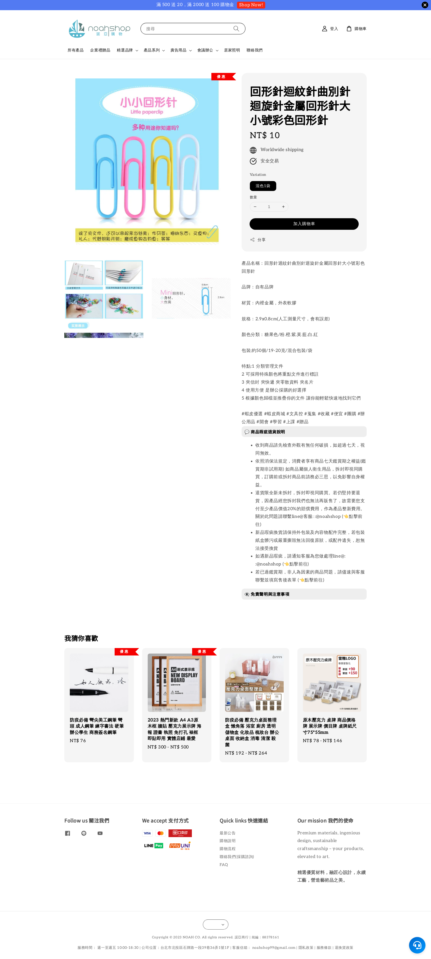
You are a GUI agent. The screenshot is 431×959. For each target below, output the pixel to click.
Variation (258, 175)
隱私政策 (306, 948)
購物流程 (228, 848)
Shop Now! (251, 5)
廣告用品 (178, 50)
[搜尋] (236, 28)
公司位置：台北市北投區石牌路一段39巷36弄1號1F (185, 948)
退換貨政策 (344, 948)
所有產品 (76, 50)
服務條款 (324, 948)
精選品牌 (125, 50)
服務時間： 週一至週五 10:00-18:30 (108, 948)
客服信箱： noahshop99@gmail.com (263, 948)
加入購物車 (304, 223)
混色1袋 (263, 186)
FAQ (224, 864)
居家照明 (232, 50)
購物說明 (228, 840)
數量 (253, 197)
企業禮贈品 (100, 50)
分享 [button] (258, 239)
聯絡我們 (255, 50)
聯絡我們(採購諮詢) (237, 856)
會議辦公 (205, 50)
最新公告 (228, 833)
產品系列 (152, 50)
